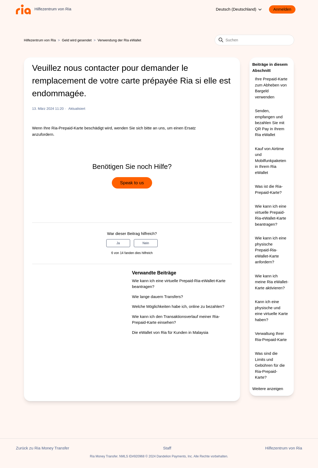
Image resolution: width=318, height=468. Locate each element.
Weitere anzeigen (267, 388)
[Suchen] (254, 40)
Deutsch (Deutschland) (239, 9)
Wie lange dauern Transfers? (157, 296)
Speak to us (132, 182)
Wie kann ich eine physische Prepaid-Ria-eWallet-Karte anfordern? (270, 250)
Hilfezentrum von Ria (40, 40)
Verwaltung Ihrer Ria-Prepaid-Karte (271, 336)
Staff (167, 448)
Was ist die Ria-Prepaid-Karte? (268, 189)
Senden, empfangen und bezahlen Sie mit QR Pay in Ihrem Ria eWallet (269, 122)
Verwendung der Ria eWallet (119, 40)
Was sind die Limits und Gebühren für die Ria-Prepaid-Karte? (270, 365)
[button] (285, 9)
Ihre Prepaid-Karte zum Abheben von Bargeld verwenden (271, 88)
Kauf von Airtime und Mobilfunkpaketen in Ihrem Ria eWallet (270, 160)
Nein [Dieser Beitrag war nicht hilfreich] (146, 243)
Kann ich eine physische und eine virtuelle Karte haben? (271, 310)
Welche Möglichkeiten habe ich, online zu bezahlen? (178, 306)
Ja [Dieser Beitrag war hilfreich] (118, 243)
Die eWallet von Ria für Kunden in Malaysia (170, 332)
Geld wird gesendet (77, 40)
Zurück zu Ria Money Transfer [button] (42, 448)
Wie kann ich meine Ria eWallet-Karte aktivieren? (271, 282)
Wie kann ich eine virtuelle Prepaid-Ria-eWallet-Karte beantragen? (270, 215)
